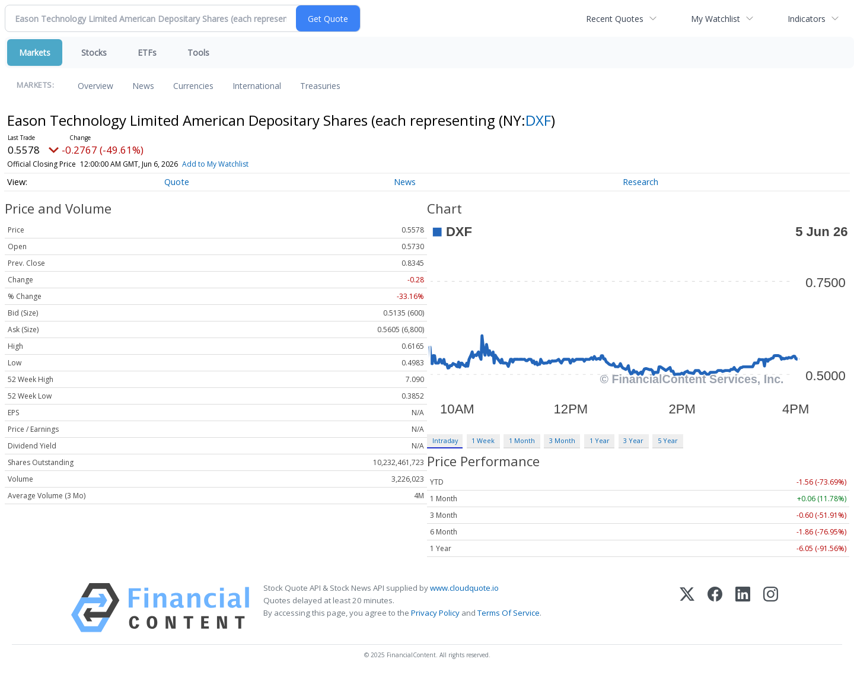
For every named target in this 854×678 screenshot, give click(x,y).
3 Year (633, 440)
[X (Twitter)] (687, 608)
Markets (34, 52)
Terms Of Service (508, 612)
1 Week (483, 440)
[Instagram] (771, 608)
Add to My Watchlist (232, 164)
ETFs (147, 52)
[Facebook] (715, 608)
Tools (198, 52)
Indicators (807, 18)
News (143, 85)
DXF (538, 120)
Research (640, 181)
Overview (95, 85)
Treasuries (320, 85)
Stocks (94, 52)
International (256, 85)
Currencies (193, 85)
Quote (176, 181)
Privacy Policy (435, 612)
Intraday (445, 440)
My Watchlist (715, 18)
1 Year (599, 440)
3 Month (562, 440)
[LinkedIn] (743, 608)
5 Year (668, 440)
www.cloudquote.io (464, 587)
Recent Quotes (614, 18)
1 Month (522, 440)
